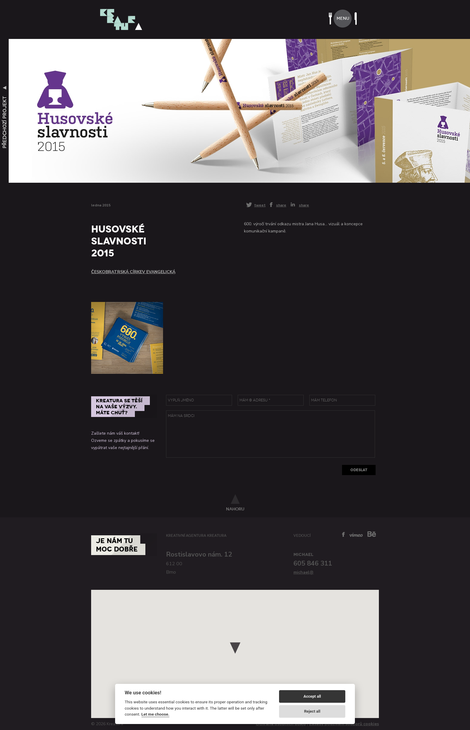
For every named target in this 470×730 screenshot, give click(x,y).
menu (343, 18)
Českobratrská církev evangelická (133, 272)
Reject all (312, 711)
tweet (260, 205)
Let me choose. (155, 714)
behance (371, 534)
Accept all (312, 696)
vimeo (356, 535)
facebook (343, 534)
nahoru (235, 509)
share (281, 205)
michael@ (303, 572)
